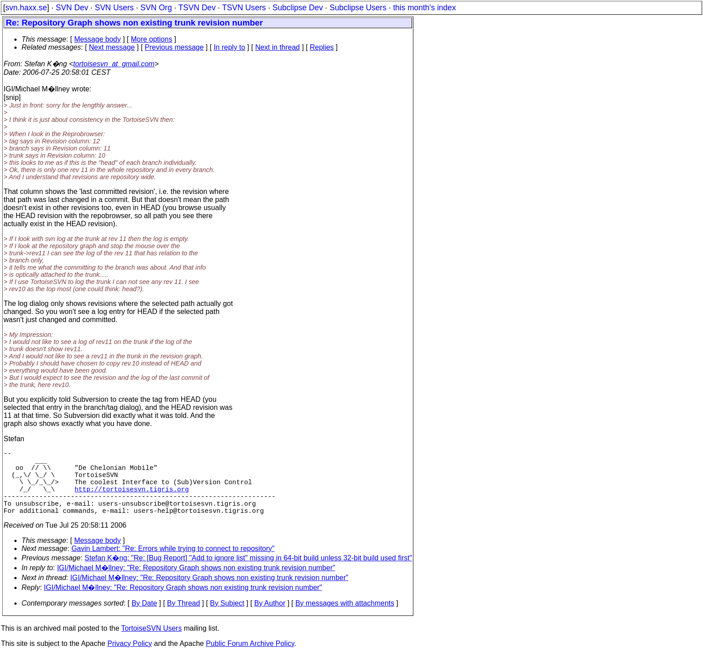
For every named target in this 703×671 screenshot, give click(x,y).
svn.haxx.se (26, 7)
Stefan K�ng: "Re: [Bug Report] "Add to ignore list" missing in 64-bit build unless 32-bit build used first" (248, 574)
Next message (112, 47)
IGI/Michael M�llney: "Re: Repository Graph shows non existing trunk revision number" (196, 584)
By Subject (227, 619)
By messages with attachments (345, 619)
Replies (322, 47)
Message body (97, 39)
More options (152, 39)
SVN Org (156, 7)
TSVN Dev (197, 7)
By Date (144, 619)
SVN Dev (72, 7)
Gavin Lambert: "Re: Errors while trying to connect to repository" (172, 564)
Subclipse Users (358, 7)
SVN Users (114, 7)
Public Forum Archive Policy (250, 659)
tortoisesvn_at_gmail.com (113, 64)
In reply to (229, 47)
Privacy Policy (129, 659)
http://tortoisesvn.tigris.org (131, 499)
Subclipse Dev (298, 7)
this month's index (424, 7)
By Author (269, 619)
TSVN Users (244, 7)
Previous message (174, 47)
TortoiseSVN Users (151, 644)
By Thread (183, 619)
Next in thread (277, 47)
